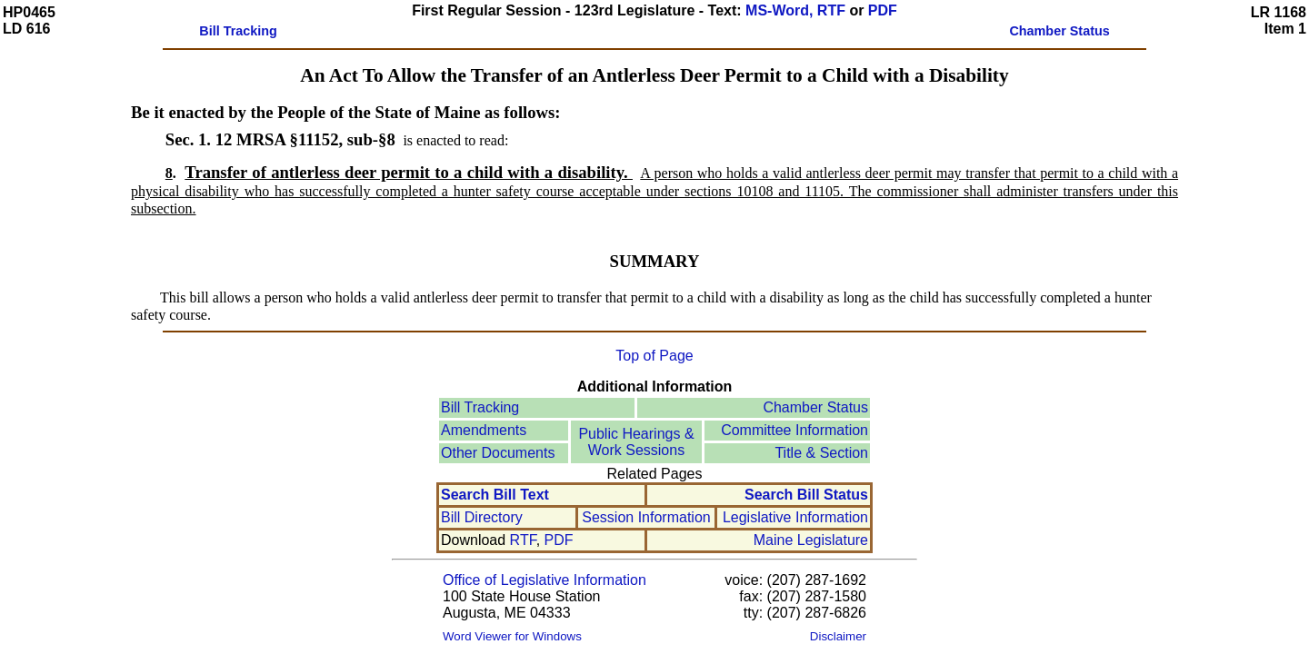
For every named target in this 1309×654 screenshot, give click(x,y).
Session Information (646, 517)
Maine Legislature (811, 540)
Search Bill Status (806, 494)
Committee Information (794, 430)
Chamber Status (815, 407)
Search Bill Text (495, 494)
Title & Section (821, 453)
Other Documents (498, 453)
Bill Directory (482, 517)
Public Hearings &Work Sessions (636, 442)
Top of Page (654, 355)
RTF (523, 540)
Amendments (483, 430)
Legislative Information (795, 517)
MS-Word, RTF (795, 10)
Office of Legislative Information (544, 580)
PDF (882, 10)
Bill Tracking (480, 407)
